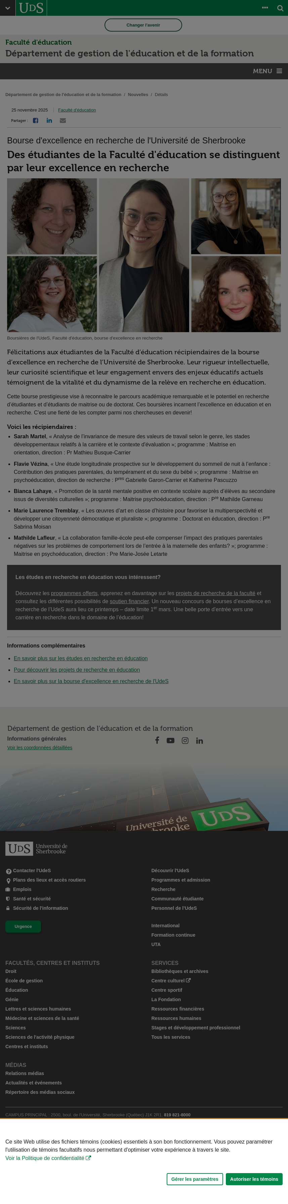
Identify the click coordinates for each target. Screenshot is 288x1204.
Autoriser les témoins (254, 1179)
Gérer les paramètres (194, 1179)
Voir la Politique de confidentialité (44, 1158)
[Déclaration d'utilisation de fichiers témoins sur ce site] (144, 1161)
